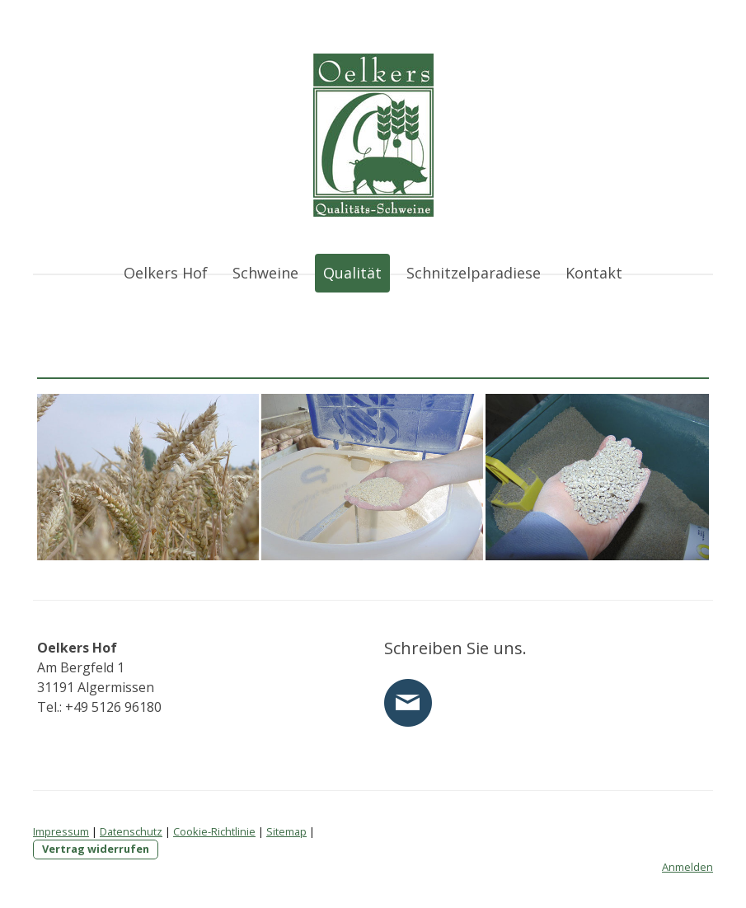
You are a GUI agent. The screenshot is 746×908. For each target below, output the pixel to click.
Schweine (265, 273)
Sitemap (286, 831)
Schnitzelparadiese (473, 273)
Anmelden (687, 866)
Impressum (61, 831)
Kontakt (593, 273)
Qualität (352, 273)
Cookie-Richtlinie (214, 831)
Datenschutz (131, 831)
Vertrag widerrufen (95, 848)
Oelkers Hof (166, 273)
